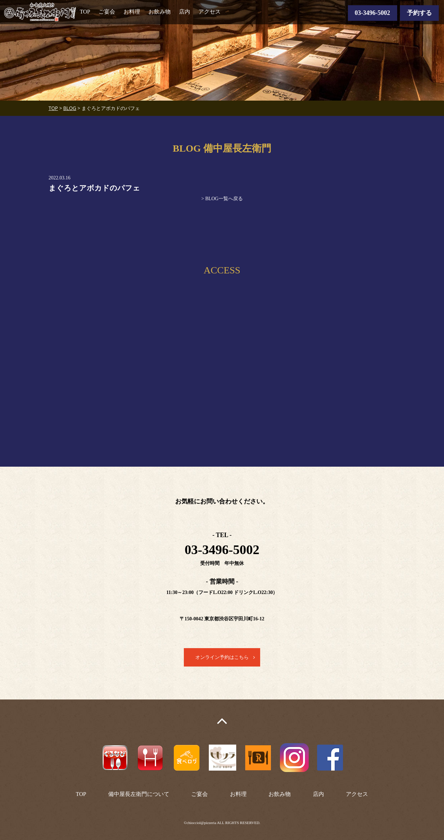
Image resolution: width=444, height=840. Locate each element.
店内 (184, 12)
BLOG (69, 108)
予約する (419, 12)
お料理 (131, 12)
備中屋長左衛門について (138, 794)
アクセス (209, 12)
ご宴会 (107, 12)
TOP (85, 12)
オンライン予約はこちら (222, 657)
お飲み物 (159, 12)
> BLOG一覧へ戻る (222, 198)
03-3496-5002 (372, 12)
